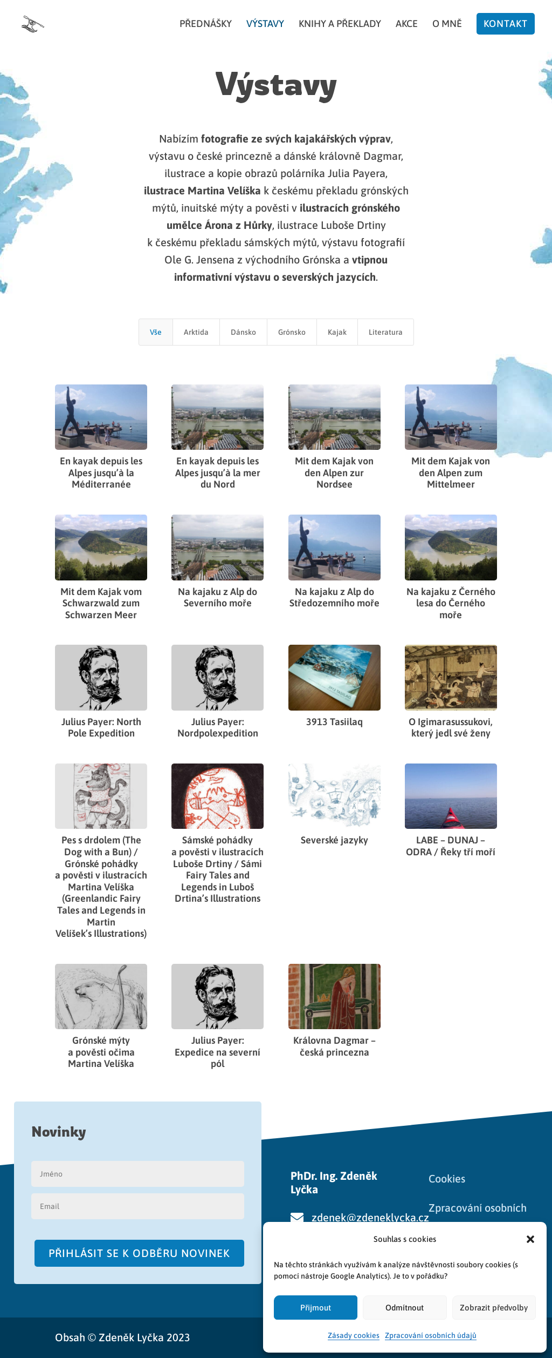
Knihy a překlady (340, 24)
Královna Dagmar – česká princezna (334, 1046)
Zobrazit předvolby (494, 1307)
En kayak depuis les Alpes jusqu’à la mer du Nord (217, 472)
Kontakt (506, 23)
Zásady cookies (354, 1335)
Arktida (196, 332)
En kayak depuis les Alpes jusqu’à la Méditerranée (101, 472)
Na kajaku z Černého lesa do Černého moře (450, 603)
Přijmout (315, 1307)
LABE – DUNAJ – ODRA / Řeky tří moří (450, 845)
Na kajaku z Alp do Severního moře (217, 597)
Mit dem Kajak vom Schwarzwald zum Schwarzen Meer (101, 603)
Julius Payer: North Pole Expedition (101, 727)
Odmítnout (404, 1307)
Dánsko (243, 332)
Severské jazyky (334, 840)
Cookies (447, 1178)
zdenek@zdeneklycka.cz (370, 1217)
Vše (156, 332)
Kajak (337, 332)
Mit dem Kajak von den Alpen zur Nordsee (334, 472)
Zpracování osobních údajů (431, 1335)
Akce (407, 24)
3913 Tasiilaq (334, 721)
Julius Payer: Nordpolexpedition (217, 727)
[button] (530, 1239)
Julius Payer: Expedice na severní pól (217, 1052)
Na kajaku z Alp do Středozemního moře (334, 597)
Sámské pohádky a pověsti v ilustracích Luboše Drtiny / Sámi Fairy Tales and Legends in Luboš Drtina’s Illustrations (217, 869)
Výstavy (265, 24)
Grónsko (292, 332)
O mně (447, 24)
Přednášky (206, 24)
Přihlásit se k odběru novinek (139, 1253)
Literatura (386, 332)
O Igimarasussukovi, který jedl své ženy (451, 727)
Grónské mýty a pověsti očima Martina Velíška (101, 1052)
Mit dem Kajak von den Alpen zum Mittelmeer (450, 472)
